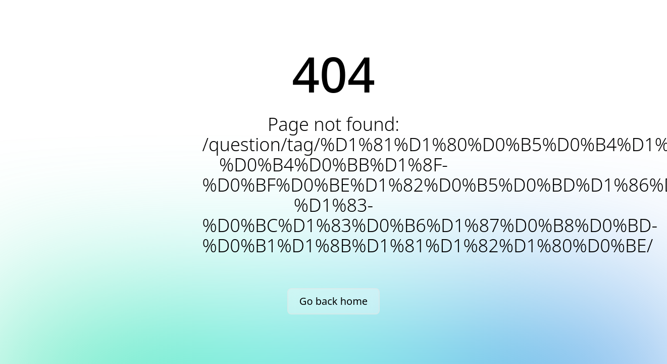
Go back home (333, 301)
